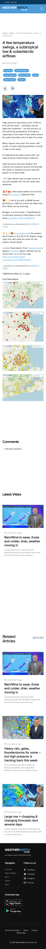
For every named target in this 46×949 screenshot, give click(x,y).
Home (5, 33)
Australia (8, 70)
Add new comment (12, 448)
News (12, 33)
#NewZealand (34, 248)
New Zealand (10, 75)
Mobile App (21, 933)
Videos (7, 881)
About (25, 930)
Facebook (29, 870)
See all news (38, 637)
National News (21, 70)
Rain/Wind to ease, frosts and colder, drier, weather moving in (22, 541)
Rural (35, 75)
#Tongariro (16, 194)
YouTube (29, 883)
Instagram (29, 878)
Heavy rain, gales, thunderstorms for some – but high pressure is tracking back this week (22, 754)
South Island (9, 80)
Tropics (22, 80)
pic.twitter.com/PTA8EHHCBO (16, 260)
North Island (24, 75)
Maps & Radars (10, 873)
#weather (14, 251)
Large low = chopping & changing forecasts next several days (21, 820)
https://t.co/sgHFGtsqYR (13, 257)
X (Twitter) (29, 874)
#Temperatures (20, 233)
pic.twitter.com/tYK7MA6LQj (21, 218)
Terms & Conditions (12, 930)
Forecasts (8, 869)
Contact (34, 930)
